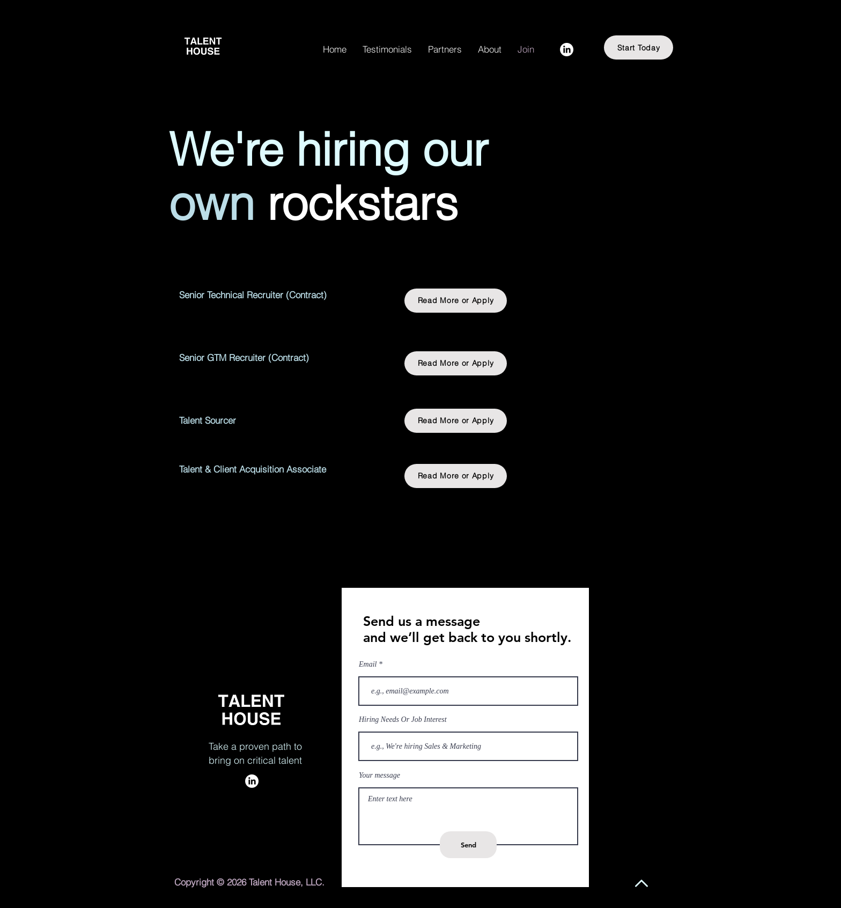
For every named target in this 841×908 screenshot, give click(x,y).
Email (368, 664)
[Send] (468, 844)
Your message (379, 775)
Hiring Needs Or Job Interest (403, 720)
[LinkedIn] (566, 49)
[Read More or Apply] (455, 301)
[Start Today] (638, 47)
